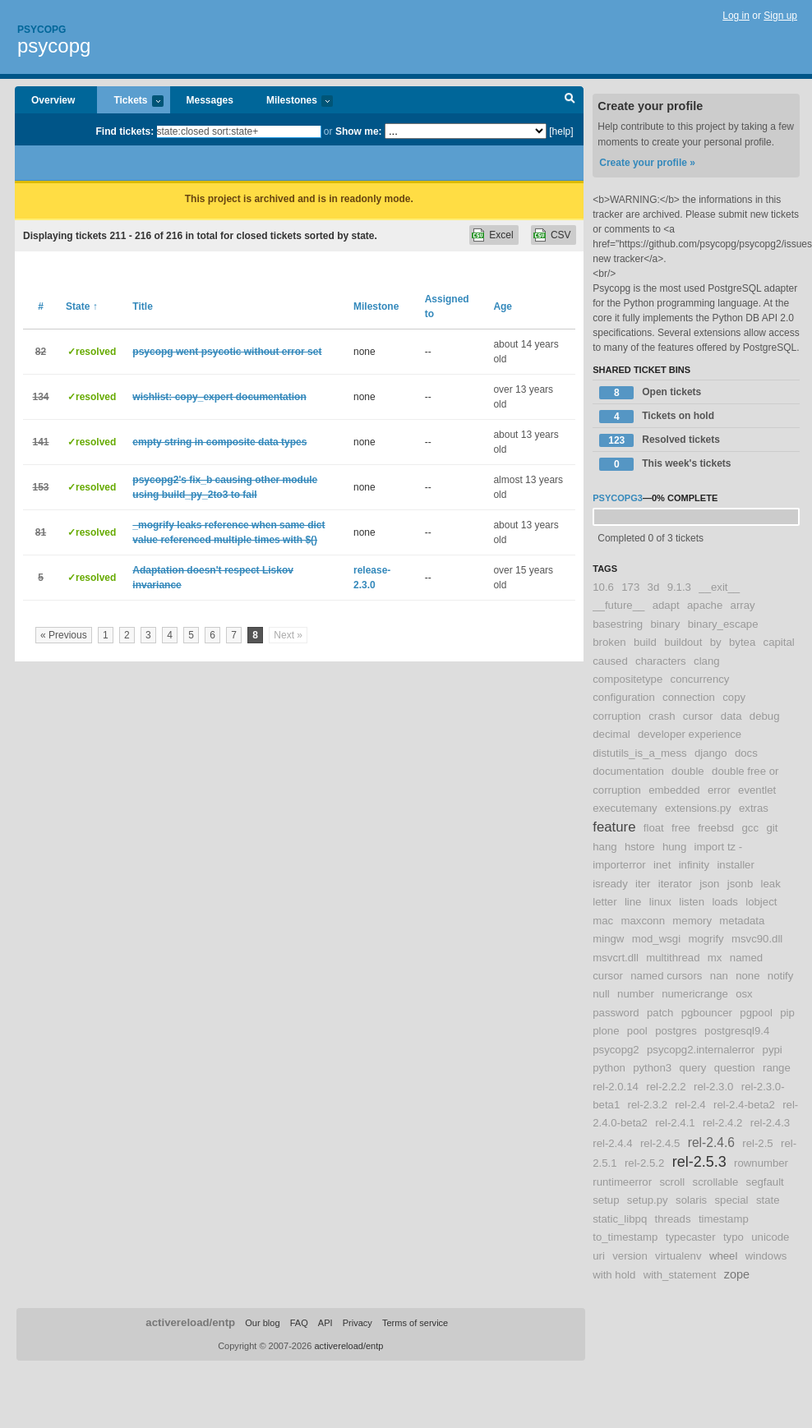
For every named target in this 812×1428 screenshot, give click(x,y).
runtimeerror (622, 1182)
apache (704, 605)
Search (570, 100)
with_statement (680, 1275)
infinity (694, 865)
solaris (691, 1200)
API (325, 1323)
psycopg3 (618, 498)
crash (661, 716)
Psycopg (41, 29)
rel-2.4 (690, 1105)
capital (779, 642)
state (768, 1200)
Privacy (357, 1323)
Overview (53, 100)
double (687, 771)
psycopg (53, 46)
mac (603, 920)
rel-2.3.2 (647, 1105)
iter (642, 884)
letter (604, 902)
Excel (501, 235)
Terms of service (415, 1323)
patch (660, 1013)
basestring (618, 624)
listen (691, 902)
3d (654, 587)
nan (719, 976)
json (709, 884)
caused (610, 661)
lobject (761, 902)
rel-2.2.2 (665, 1086)
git (771, 828)
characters (660, 661)
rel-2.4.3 (770, 1123)
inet (662, 865)
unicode (770, 1237)
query (692, 1068)
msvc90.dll (756, 939)
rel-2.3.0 (713, 1086)
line (633, 902)
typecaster (691, 1237)
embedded (673, 790)
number (635, 994)
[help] (561, 131)
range (777, 1068)
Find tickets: (125, 131)
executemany (625, 808)
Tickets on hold (656, 416)
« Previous (63, 635)
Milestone (376, 306)
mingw (608, 939)
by (716, 642)
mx (715, 957)
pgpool (756, 1013)
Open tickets (650, 392)
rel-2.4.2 (722, 1123)
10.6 (603, 587)
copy (733, 697)
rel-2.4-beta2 (744, 1105)
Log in (736, 15)
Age (502, 306)
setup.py (647, 1200)
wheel (723, 1256)
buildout (683, 642)
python (609, 1068)
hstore (640, 847)
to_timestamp (625, 1237)
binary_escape (723, 624)
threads (673, 1219)
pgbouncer (706, 1013)
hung (674, 847)
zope (737, 1274)
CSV (561, 235)
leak (771, 884)
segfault (765, 1182)
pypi (772, 1049)
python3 (652, 1068)
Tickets (130, 101)
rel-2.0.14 (616, 1086)
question (734, 1068)
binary (665, 624)
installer (735, 865)
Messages (210, 100)
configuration (624, 697)
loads (725, 902)
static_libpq (620, 1219)
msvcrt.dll (616, 957)
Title (142, 306)
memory (692, 920)
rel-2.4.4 (612, 1143)
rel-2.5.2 (644, 1163)
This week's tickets (665, 464)
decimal (611, 734)
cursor (698, 716)
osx (744, 994)
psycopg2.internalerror (700, 1049)
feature (614, 827)
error (719, 790)
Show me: (358, 131)
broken (609, 642)
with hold (614, 1275)
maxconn (643, 920)
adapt (666, 605)
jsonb (740, 884)
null (601, 994)
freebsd (716, 828)
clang (707, 661)
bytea (742, 642)
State (82, 306)
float (654, 828)
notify (781, 976)
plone (606, 1031)
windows (766, 1256)
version (630, 1256)
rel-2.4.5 (660, 1143)
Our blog (262, 1323)
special (732, 1200)
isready (610, 884)
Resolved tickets (659, 440)
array (743, 605)
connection (688, 697)
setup (606, 1200)
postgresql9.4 (736, 1031)
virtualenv (678, 1256)
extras (753, 808)
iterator (675, 884)
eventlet (757, 790)
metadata (741, 920)
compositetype (627, 679)
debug (765, 716)
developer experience (689, 734)
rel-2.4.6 (711, 1142)
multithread (672, 957)
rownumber (761, 1163)
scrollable (716, 1182)
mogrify (705, 939)
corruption (617, 716)
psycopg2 (616, 1049)
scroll (672, 1182)
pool (637, 1031)
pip (787, 1013)
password (616, 1013)
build (645, 642)
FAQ (299, 1323)
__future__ (618, 605)
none (747, 976)
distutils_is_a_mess (639, 753)
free (680, 828)
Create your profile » (647, 162)
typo (733, 1237)
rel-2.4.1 (674, 1123)
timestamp (724, 1219)
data (731, 716)
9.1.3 (679, 587)
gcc (750, 828)
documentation (628, 771)
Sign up (780, 15)
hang (604, 847)
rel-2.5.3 (699, 1162)
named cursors (666, 976)
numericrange (695, 994)
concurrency (700, 679)
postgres (676, 1031)
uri (599, 1256)
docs (746, 753)
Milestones (291, 101)
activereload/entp (190, 1322)
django (710, 753)
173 (630, 587)
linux (660, 902)
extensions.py (698, 808)
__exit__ (719, 587)
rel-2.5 (757, 1143)
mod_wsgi (656, 939)
